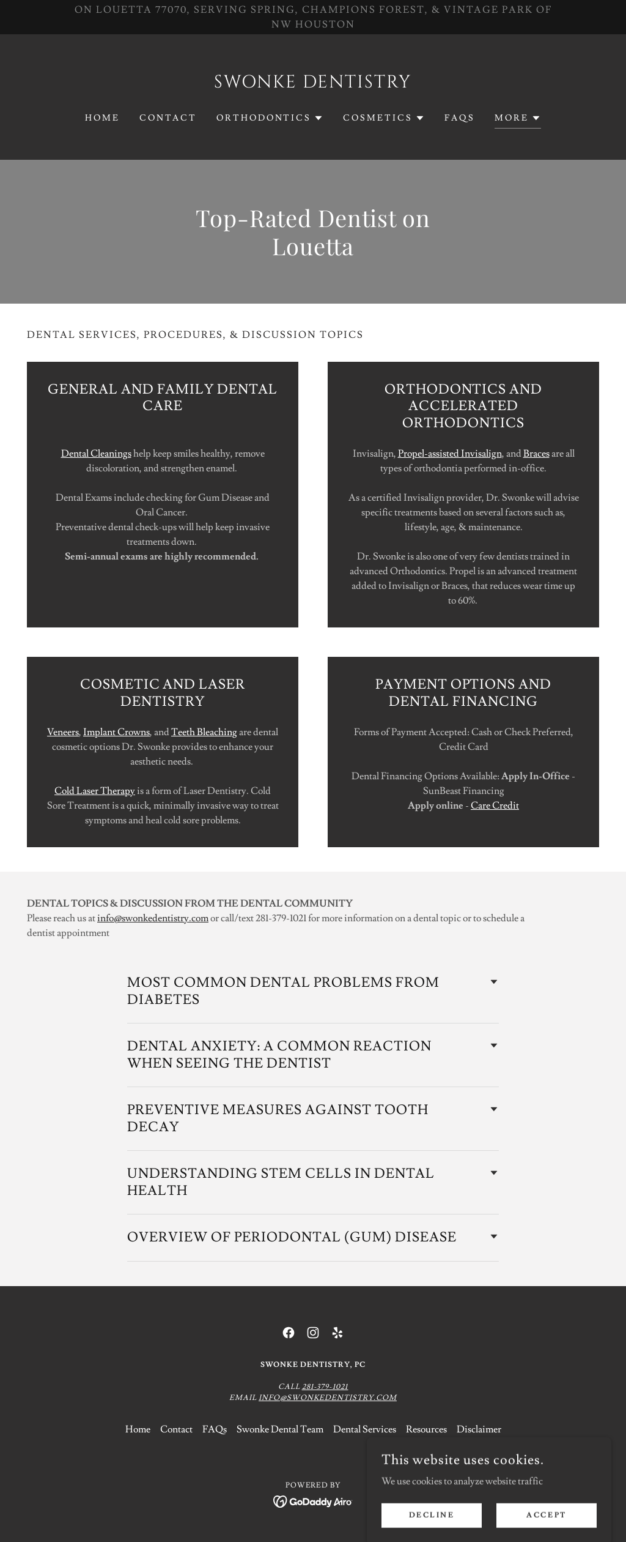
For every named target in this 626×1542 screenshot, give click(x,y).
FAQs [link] (459, 118)
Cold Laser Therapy (94, 791)
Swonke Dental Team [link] (280, 1429)
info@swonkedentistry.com (152, 918)
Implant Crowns (116, 732)
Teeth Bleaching (204, 732)
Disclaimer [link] (479, 1429)
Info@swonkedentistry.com (328, 1397)
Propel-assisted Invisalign (450, 453)
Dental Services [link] (364, 1429)
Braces (536, 453)
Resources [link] (426, 1429)
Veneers (63, 732)
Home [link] (102, 118)
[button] (270, 118)
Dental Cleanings (96, 453)
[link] (313, 84)
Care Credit (495, 805)
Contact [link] (168, 118)
